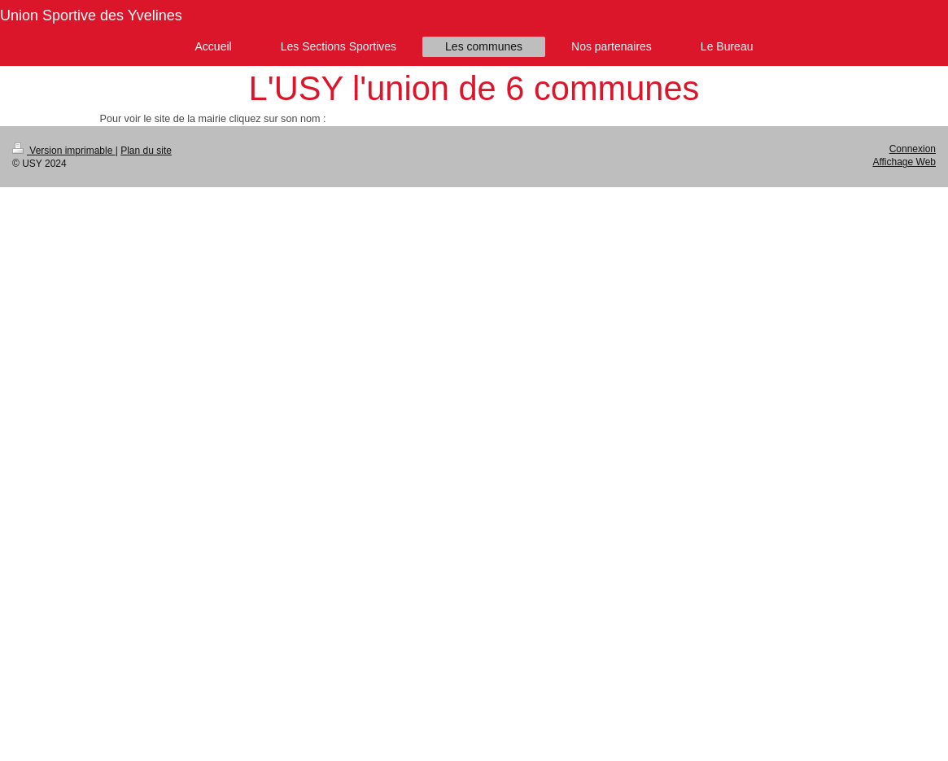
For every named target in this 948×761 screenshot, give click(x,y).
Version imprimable (64, 150)
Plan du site (146, 150)
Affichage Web (904, 162)
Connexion (912, 149)
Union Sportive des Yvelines (91, 15)
